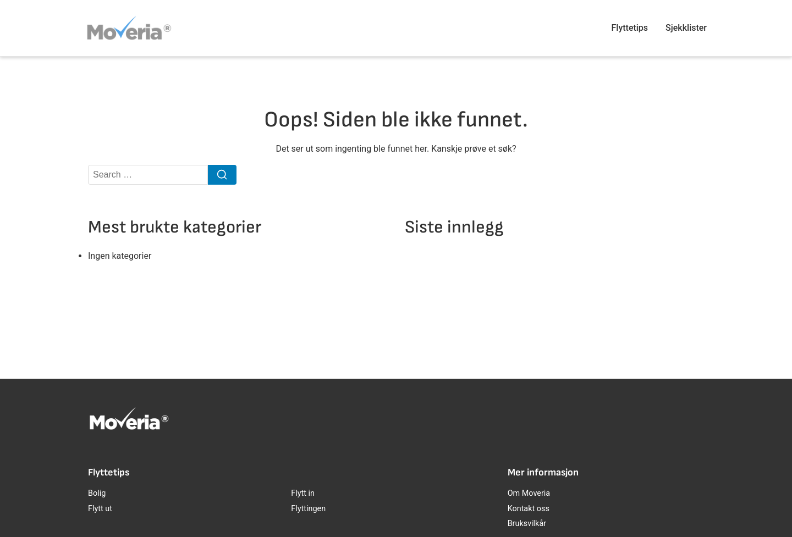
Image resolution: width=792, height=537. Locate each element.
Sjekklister (686, 28)
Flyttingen (308, 508)
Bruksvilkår (527, 523)
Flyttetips (630, 28)
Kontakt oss (528, 508)
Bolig (97, 493)
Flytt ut (100, 508)
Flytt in (303, 493)
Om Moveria (529, 493)
